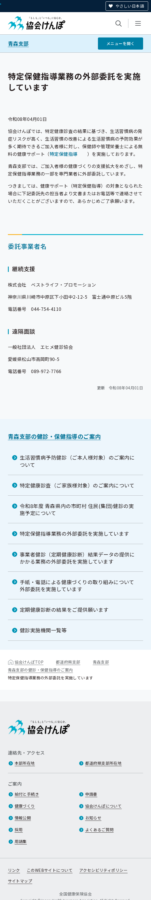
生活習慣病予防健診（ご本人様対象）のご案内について (77, 461)
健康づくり (25, 806)
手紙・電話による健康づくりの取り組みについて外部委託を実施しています (77, 585)
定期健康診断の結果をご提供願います (64, 609)
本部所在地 (25, 763)
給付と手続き (27, 794)
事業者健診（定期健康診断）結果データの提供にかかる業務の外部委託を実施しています (77, 557)
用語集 (21, 841)
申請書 (91, 794)
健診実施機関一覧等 (43, 630)
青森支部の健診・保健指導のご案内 (54, 436)
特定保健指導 (64, 153)
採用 (19, 830)
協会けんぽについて (103, 806)
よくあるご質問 (99, 830)
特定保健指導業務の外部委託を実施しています (74, 533)
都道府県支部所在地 (103, 763)
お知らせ (93, 818)
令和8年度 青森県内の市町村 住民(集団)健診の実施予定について (77, 509)
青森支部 (18, 43)
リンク (14, 870)
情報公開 (23, 818)
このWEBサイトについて (50, 870)
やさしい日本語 (129, 6)
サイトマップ (20, 881)
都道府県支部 (68, 661)
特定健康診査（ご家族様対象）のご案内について (77, 485)
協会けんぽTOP (29, 661)
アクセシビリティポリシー (103, 870)
